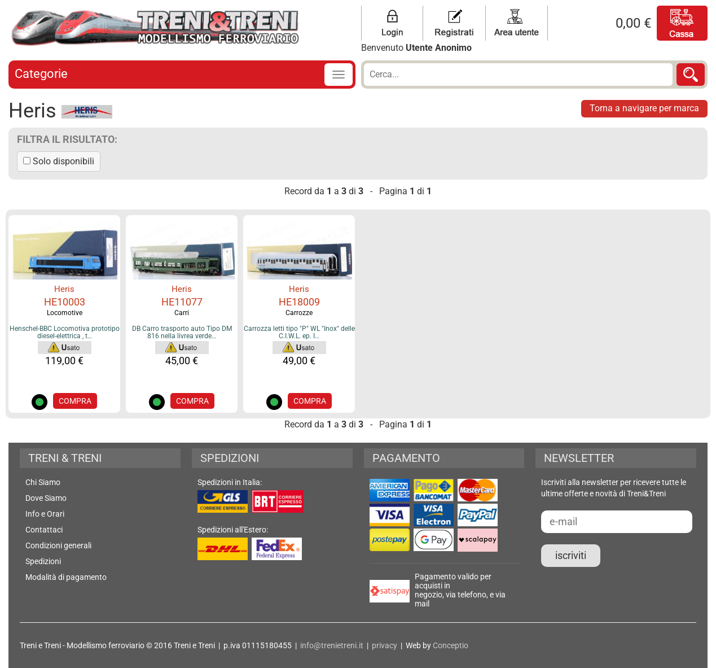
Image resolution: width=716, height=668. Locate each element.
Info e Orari (44, 513)
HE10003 (64, 302)
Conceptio (450, 645)
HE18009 (299, 302)
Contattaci (44, 529)
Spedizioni (43, 561)
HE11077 (182, 302)
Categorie (41, 74)
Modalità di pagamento (66, 577)
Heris (64, 289)
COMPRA (75, 400)
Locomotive (64, 313)
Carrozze (299, 313)
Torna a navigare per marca (644, 108)
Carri (181, 313)
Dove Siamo (46, 498)
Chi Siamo (42, 482)
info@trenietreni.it (331, 645)
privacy (384, 645)
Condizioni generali (58, 545)
